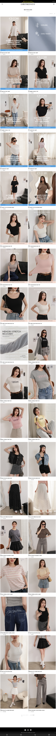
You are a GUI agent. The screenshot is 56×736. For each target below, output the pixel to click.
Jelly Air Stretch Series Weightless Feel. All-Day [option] (28, 732)
